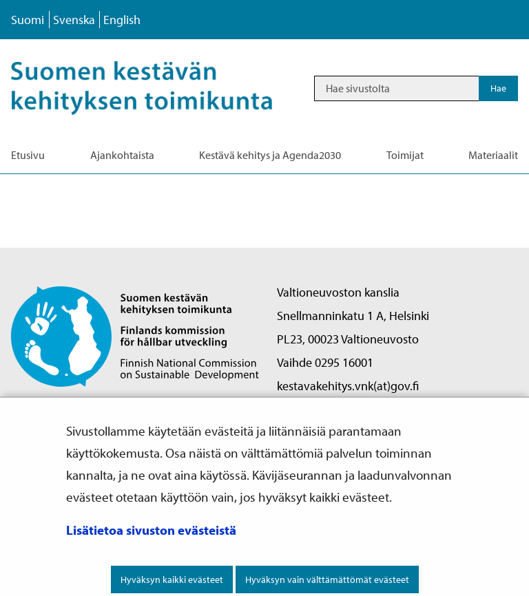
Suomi (27, 20)
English (122, 20)
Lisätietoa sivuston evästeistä (151, 530)
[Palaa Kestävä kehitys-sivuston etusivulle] (156, 88)
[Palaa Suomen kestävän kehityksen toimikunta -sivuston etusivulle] (135, 335)
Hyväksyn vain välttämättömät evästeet (327, 579)
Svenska (74, 20)
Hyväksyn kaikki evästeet (172, 579)
